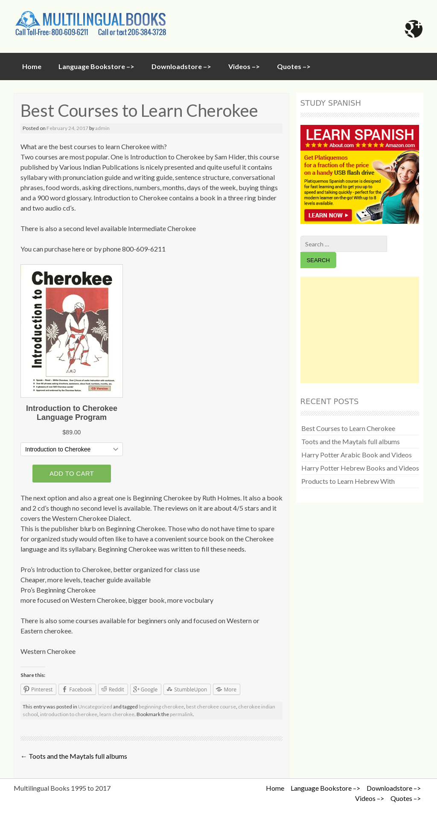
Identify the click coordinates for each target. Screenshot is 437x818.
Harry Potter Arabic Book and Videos (356, 455)
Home (31, 66)
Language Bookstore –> (96, 66)
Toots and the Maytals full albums (73, 756)
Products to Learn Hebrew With (348, 481)
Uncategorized (95, 706)
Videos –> (244, 66)
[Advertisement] (359, 330)
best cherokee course (211, 706)
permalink (181, 714)
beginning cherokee (161, 706)
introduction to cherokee (68, 714)
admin (102, 128)
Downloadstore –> (181, 66)
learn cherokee (116, 714)
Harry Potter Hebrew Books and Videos (360, 468)
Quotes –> (294, 66)
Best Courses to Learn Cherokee (348, 428)
